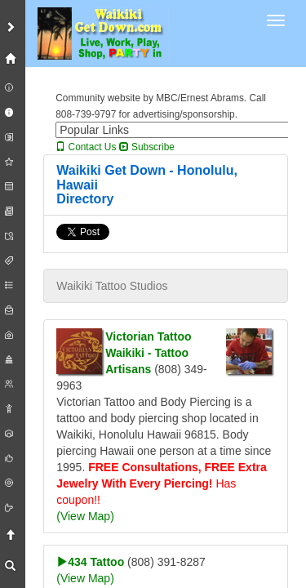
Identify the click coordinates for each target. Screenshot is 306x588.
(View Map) (85, 516)
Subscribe (147, 147)
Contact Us (85, 147)
